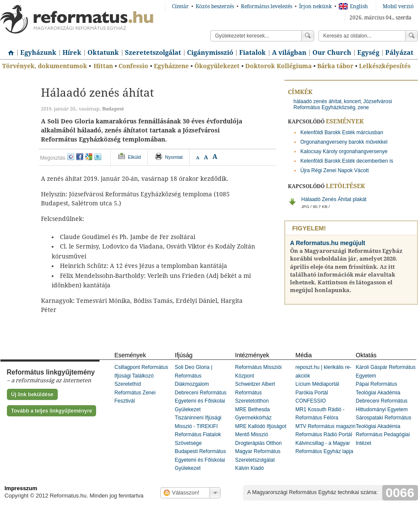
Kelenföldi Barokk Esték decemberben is (346, 161)
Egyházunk (38, 53)
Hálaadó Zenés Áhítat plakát (359, 205)
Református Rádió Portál (324, 434)
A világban (289, 53)
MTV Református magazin (326, 426)
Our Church (331, 53)
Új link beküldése (32, 394)
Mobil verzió (398, 6)
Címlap (8, 49)
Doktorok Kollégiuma (278, 66)
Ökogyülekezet (217, 66)
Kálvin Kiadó (249, 468)
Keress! (411, 35)
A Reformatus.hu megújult (327, 242)
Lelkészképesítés (385, 66)
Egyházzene (171, 66)
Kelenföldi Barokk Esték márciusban (341, 132)
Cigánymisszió (210, 53)
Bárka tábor (335, 66)
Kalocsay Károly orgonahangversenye (343, 151)
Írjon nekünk (315, 6)
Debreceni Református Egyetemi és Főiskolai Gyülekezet (201, 401)
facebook (79, 156)
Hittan (103, 66)
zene (363, 107)
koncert (352, 101)
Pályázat (399, 53)
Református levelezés (266, 6)
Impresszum (21, 488)
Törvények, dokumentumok (44, 66)
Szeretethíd (128, 384)
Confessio (133, 66)
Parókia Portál (312, 393)
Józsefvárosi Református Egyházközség (342, 104)
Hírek (71, 53)
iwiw (70, 156)
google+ (88, 156)
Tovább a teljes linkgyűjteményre (51, 411)
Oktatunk (103, 53)
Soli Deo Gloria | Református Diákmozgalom (193, 375)
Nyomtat (174, 157)
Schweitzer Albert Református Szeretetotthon (255, 392)
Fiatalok (252, 53)
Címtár (180, 6)
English (353, 6)
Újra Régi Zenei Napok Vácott (334, 170)
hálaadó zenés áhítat (317, 101)
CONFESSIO (311, 401)
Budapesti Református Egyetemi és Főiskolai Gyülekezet (200, 459)
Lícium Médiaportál (317, 384)
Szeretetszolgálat (153, 53)
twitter (97, 156)
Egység (368, 53)
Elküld (134, 157)
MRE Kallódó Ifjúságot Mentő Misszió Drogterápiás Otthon (261, 434)
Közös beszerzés (215, 6)
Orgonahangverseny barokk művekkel (343, 142)
